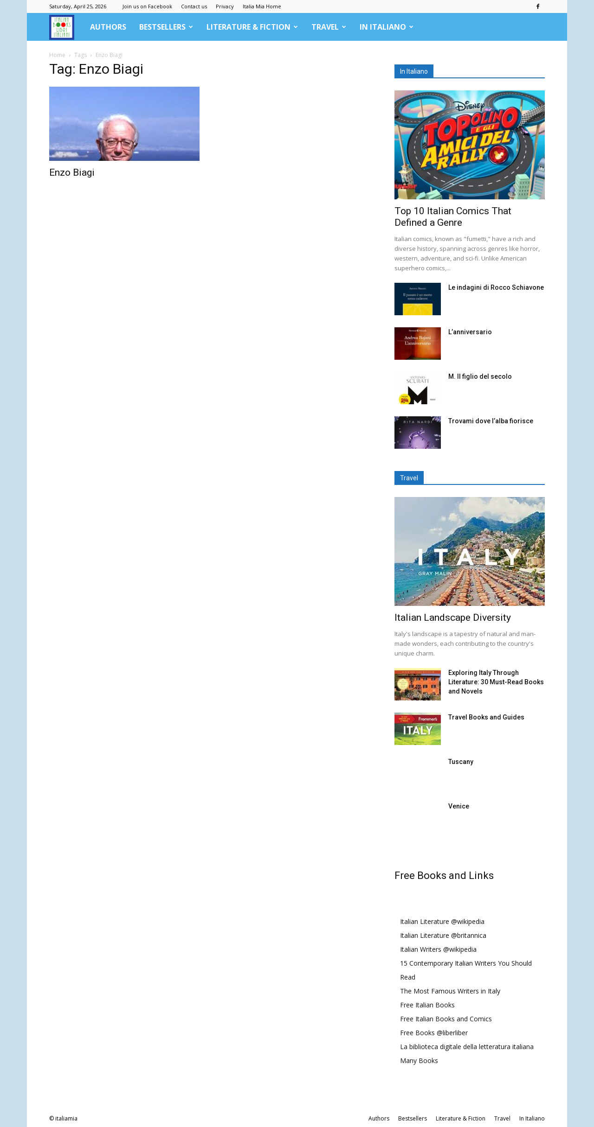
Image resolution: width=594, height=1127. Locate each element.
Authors (108, 27)
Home (57, 55)
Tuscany (460, 761)
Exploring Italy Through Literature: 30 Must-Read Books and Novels (496, 682)
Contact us (194, 6)
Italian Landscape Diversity (452, 617)
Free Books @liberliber (434, 1032)
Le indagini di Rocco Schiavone (496, 287)
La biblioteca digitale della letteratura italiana (467, 1046)
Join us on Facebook (147, 6)
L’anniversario (470, 332)
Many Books (419, 1060)
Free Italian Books (427, 1004)
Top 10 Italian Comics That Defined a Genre (452, 216)
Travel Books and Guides (486, 717)
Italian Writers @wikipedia (438, 949)
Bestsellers (166, 27)
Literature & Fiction (252, 27)
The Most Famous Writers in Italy (450, 991)
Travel (328, 27)
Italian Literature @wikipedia (442, 921)
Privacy (225, 6)
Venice (458, 806)
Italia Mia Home (262, 6)
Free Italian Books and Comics (446, 1018)
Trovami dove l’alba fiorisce (490, 421)
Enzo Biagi (72, 172)
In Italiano (386, 27)
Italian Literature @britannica (443, 935)
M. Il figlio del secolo (480, 376)
